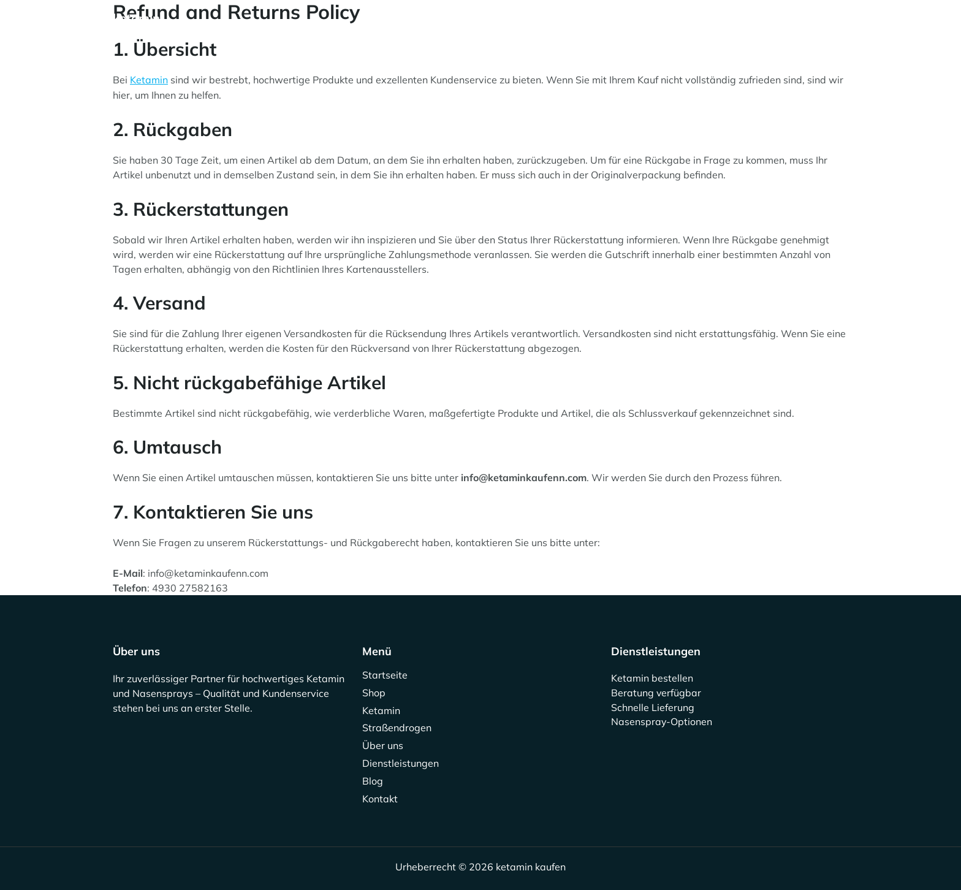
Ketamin (344, 26)
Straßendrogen (422, 26)
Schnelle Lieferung (652, 707)
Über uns (502, 26)
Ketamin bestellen (652, 678)
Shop (289, 26)
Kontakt (711, 26)
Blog (658, 26)
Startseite (230, 26)
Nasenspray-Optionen (662, 722)
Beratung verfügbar (656, 693)
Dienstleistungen (585, 26)
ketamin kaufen (136, 25)
